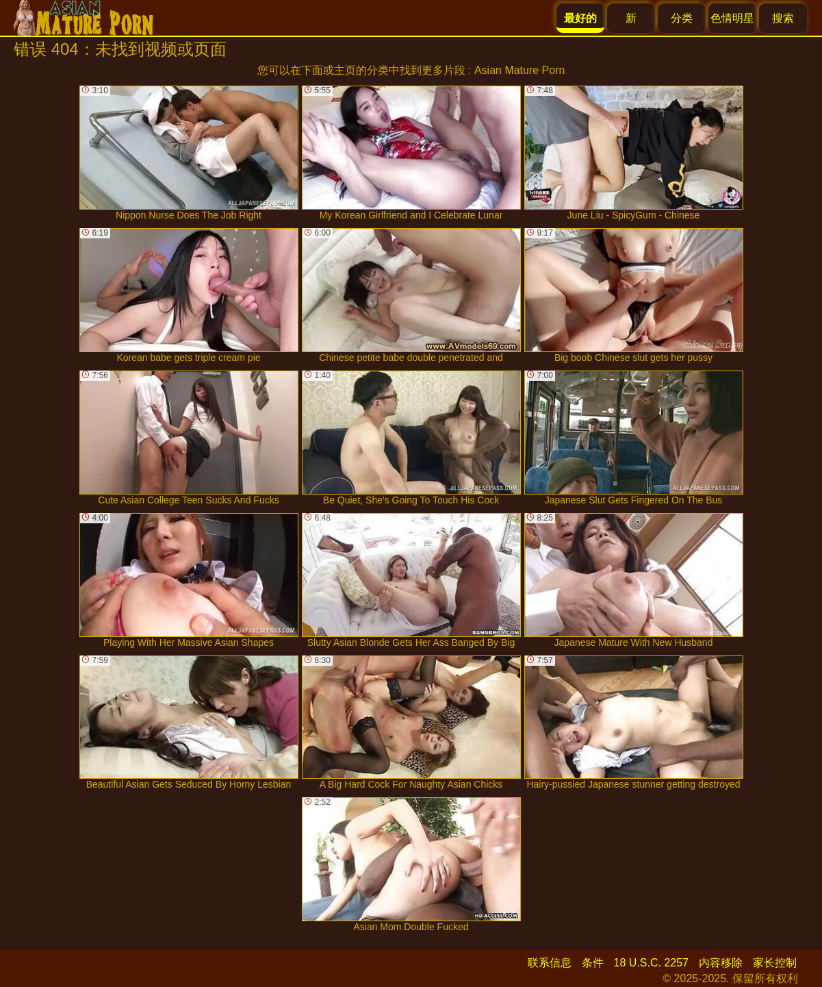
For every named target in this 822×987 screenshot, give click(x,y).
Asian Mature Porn (519, 70)
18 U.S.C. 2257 (651, 963)
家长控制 (775, 963)
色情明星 (732, 18)
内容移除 (721, 963)
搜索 (783, 18)
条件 (593, 963)
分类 (682, 18)
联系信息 (549, 963)
